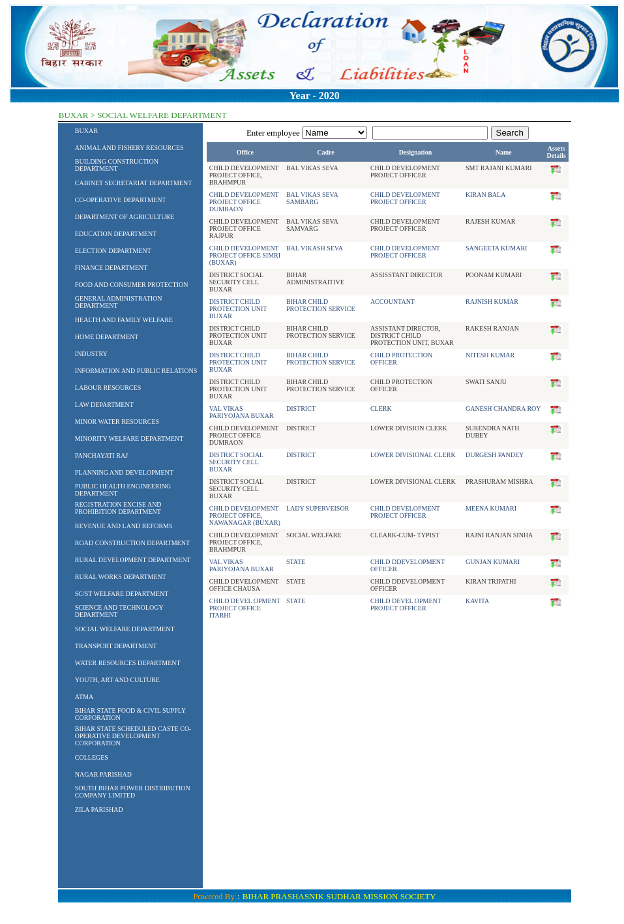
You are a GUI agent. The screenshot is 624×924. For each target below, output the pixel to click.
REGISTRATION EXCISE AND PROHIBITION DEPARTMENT (118, 508)
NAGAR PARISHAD (103, 774)
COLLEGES (91, 757)
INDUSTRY (91, 353)
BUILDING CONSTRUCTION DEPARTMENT (116, 165)
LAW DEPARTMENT (104, 404)
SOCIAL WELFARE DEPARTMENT (125, 629)
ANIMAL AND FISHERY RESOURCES (129, 147)
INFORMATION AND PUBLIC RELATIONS (136, 370)
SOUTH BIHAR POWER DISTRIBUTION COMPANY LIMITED (132, 791)
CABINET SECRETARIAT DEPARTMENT (133, 182)
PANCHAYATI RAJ (101, 455)
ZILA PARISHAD (99, 809)
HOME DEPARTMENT (107, 336)
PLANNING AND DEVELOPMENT (124, 472)
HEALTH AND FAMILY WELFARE (124, 319)
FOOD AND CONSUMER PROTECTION (131, 284)
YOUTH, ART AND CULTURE (117, 679)
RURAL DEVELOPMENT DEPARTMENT (133, 559)
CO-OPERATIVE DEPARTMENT (120, 199)
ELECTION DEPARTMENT (113, 250)
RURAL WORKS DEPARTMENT (120, 576)
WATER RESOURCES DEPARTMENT (128, 662)
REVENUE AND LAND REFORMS (124, 525)
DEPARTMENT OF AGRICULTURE (124, 216)
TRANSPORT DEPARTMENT (116, 645)
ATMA (84, 696)
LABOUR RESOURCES (108, 387)
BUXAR (86, 130)
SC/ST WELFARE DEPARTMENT (122, 593)
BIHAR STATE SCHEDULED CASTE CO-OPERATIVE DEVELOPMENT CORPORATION (133, 736)
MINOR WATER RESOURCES (117, 421)
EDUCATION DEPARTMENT (115, 233)
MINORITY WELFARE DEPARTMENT (129, 438)
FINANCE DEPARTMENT (111, 267)
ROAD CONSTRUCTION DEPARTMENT (132, 542)
